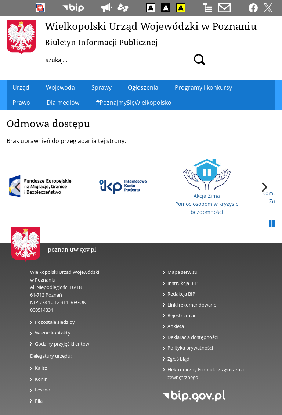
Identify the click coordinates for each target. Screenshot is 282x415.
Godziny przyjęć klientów (62, 343)
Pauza (271, 224)
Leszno (42, 389)
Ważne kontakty (52, 332)
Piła (39, 400)
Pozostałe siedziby (55, 322)
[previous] (18, 187)
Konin (41, 379)
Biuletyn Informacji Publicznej (101, 42)
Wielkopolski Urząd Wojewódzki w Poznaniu (151, 26)
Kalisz (41, 368)
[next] (264, 187)
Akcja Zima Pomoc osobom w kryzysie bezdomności (207, 187)
